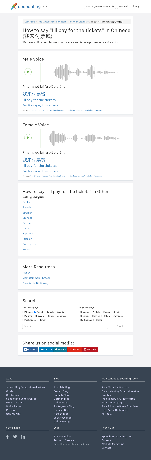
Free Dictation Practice (115, 387)
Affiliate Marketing (113, 443)
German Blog (61, 398)
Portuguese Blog (64, 406)
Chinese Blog (62, 421)
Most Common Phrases (36, 277)
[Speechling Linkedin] (25, 437)
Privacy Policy (62, 436)
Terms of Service (64, 440)
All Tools (107, 413)
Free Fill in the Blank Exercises (120, 406)
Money (27, 272)
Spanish (28, 212)
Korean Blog (61, 413)
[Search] (65, 326)
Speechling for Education (117, 436)
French (27, 207)
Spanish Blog (62, 387)
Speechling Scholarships (21, 398)
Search (120, 326)
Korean (27, 249)
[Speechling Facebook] (9, 437)
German (27, 223)
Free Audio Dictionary (129, 6)
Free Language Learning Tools (100, 6)
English (27, 202)
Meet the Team (15, 402)
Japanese (28, 233)
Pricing (10, 410)
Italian (26, 228)
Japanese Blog (63, 417)
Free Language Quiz (113, 402)
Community (13, 413)
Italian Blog (61, 402)
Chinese (27, 217)
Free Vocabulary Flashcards (118, 398)
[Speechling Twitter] (17, 437)
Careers (106, 440)
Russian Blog (61, 410)
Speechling (30, 22)
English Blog (61, 395)
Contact (106, 447)
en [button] (45, 6)
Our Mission (13, 395)
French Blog (61, 391)
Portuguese (30, 244)
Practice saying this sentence (41, 105)
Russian (27, 238)
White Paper (13, 406)
